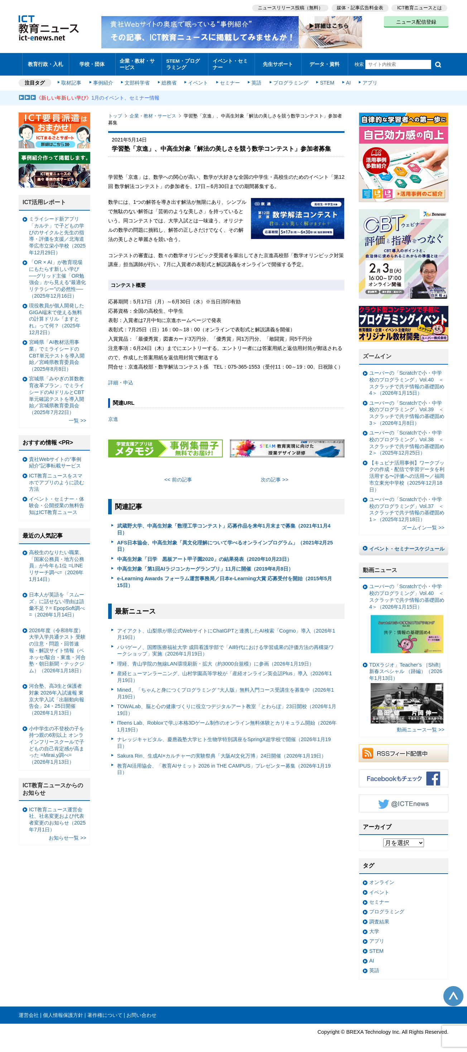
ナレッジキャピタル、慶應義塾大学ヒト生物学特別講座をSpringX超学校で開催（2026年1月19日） (224, 739)
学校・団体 (92, 62)
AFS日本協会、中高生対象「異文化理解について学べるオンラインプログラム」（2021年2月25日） (225, 542)
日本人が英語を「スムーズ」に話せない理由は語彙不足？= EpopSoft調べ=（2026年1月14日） (57, 601)
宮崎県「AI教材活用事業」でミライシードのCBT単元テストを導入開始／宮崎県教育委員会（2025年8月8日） (57, 352)
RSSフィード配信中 (403, 750)
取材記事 (72, 79)
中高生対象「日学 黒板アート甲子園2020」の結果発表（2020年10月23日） (204, 555)
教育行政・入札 (45, 62)
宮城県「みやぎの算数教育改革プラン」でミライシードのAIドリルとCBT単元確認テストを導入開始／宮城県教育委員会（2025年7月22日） (56, 392)
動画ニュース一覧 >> (420, 726)
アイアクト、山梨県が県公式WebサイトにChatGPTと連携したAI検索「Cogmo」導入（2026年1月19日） (226, 630)
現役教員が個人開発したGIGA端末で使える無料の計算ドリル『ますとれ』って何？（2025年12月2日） (56, 315)
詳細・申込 (120, 379)
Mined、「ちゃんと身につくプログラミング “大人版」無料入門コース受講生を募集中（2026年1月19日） (225, 689)
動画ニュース (380, 566)
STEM (325, 79)
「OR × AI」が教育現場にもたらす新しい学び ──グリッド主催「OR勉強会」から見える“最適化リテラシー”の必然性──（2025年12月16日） (57, 276)
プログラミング (289, 79)
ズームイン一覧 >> (423, 524)
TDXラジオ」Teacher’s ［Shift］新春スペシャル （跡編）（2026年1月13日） (406, 689)
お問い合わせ (141, 1011)
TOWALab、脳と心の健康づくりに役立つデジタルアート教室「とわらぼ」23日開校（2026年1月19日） (226, 706)
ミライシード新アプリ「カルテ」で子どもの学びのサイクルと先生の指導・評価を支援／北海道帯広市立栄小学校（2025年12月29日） (57, 232)
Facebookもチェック (403, 775)
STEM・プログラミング (185, 62)
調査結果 (379, 918)
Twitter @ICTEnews (403, 800)
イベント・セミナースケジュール (406, 545)
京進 (113, 415)
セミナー (229, 79)
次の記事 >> (274, 476)
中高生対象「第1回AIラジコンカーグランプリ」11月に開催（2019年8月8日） (205, 565)
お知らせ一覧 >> (67, 834)
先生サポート (278, 62)
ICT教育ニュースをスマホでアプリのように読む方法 (56, 478)
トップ (115, 112)
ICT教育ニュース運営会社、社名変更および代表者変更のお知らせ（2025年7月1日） (57, 816)
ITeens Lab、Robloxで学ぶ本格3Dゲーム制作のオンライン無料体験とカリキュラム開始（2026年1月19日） (227, 723)
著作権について (104, 1011)
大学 (374, 928)
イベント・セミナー (229, 62)
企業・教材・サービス (136, 62)
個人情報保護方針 (63, 1011)
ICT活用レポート (44, 199)
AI (346, 79)
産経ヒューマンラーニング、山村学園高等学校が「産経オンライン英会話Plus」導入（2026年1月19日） (224, 673)
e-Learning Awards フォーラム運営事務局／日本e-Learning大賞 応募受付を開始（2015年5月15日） (224, 578)
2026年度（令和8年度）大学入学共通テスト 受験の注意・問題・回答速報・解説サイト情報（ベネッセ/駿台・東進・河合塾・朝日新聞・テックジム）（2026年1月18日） (57, 647)
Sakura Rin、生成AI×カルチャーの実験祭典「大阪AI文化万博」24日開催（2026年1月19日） (222, 752)
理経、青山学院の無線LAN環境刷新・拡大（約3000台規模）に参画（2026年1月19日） (215, 660)
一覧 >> (77, 417)
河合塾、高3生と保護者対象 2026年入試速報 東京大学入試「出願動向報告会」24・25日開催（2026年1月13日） (56, 696)
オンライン (381, 879)
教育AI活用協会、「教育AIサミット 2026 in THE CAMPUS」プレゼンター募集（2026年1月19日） (224, 765)
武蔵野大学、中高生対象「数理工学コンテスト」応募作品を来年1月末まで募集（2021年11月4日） (224, 526)
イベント (198, 79)
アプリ (367, 79)
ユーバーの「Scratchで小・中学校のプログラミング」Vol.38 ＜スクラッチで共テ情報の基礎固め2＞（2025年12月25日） (406, 439)
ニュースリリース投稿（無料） (289, 7)
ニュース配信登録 (416, 21)
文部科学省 (137, 79)
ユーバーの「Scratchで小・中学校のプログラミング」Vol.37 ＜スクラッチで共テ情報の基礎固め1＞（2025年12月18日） (406, 506)
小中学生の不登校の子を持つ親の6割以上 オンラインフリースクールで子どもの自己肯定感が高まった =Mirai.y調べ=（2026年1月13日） (56, 742)
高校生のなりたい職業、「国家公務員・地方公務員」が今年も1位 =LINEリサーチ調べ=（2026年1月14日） (56, 562)
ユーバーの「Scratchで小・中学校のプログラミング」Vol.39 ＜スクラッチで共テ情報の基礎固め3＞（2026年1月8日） (406, 409)
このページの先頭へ (453, 993)
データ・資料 (324, 62)
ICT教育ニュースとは (419, 7)
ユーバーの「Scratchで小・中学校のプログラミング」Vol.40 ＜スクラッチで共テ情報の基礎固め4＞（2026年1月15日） (406, 380)
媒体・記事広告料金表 (359, 7)
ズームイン (377, 353)
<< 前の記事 (178, 476)
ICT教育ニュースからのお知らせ (53, 786)
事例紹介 (104, 79)
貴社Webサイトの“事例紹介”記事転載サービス (55, 459)
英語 (256, 79)
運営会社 (29, 1011)
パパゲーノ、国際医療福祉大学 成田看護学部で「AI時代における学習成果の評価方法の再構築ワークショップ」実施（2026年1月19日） (225, 647)
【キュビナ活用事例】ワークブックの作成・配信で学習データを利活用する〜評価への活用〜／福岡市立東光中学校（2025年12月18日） (406, 472)
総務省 (169, 79)
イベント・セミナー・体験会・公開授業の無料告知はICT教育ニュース (56, 502)
